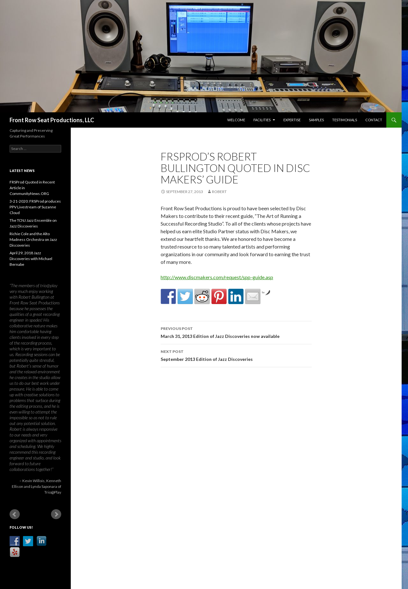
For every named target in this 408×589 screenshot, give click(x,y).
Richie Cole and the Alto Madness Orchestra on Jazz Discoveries (33, 239)
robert (219, 191)
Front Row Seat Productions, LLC (52, 119)
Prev (15, 514)
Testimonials (344, 120)
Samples (316, 120)
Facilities (262, 120)
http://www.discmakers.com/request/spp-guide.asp (217, 277)
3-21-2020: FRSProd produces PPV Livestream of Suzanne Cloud (35, 207)
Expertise (292, 120)
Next (56, 514)
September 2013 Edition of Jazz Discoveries (236, 355)
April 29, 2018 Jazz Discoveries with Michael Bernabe (31, 258)
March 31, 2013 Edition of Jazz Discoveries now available (236, 332)
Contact (373, 120)
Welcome (236, 120)
